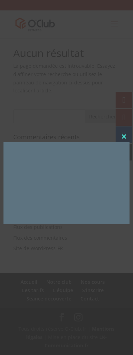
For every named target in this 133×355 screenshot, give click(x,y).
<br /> (62, 182)
